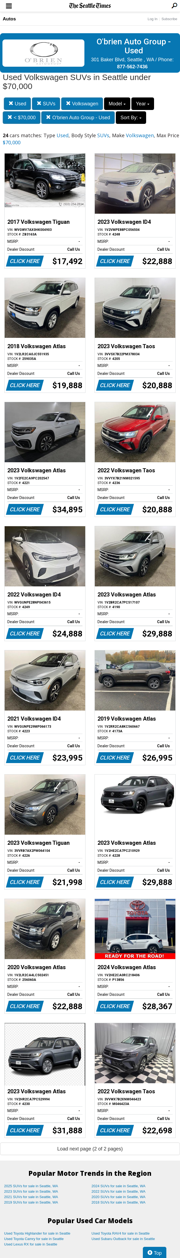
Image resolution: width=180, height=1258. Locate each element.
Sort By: (130, 117)
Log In (152, 19)
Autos (9, 19)
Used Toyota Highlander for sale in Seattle (37, 1233)
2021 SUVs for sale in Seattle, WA (31, 1197)
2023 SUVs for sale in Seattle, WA (31, 1191)
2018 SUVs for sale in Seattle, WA (119, 1202)
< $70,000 (21, 117)
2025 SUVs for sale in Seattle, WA (31, 1186)
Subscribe (169, 19)
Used (17, 103)
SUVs (46, 103)
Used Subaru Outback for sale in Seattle (123, 1239)
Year (142, 103)
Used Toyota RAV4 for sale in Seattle (121, 1233)
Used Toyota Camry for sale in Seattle (34, 1239)
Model (117, 103)
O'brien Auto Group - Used (78, 117)
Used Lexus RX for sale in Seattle (30, 1244)
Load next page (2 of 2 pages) (90, 1149)
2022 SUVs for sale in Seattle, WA (119, 1191)
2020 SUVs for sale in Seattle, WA (119, 1197)
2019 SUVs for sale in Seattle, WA (31, 1202)
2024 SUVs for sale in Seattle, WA (119, 1186)
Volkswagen (82, 103)
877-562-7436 (132, 66)
